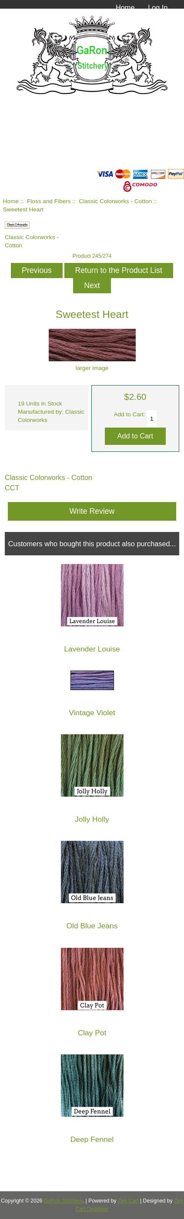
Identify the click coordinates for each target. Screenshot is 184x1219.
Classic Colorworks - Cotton (115, 201)
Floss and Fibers (48, 201)
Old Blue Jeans (92, 926)
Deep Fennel (92, 1139)
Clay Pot (92, 1033)
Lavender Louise (92, 649)
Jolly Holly (92, 819)
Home (125, 7)
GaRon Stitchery (63, 1201)
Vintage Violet (92, 713)
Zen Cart (128, 1201)
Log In (157, 7)
